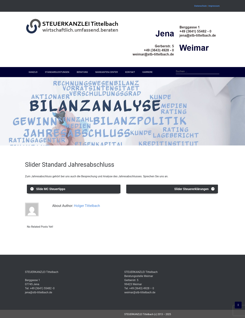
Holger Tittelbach (87, 206)
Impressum (214, 6)
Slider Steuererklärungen (194, 188)
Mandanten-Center (106, 72)
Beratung (82, 72)
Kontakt (130, 72)
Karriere (148, 72)
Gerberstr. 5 (131, 280)
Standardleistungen (57, 72)
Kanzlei (33, 72)
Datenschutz (200, 6)
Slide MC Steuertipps (47, 188)
